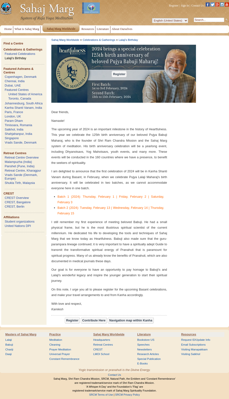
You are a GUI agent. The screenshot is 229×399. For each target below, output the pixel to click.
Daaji (8, 354)
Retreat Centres (14, 153)
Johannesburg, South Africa (23, 103)
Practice (55, 334)
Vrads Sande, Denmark (21, 142)
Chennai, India (15, 81)
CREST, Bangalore (17, 202)
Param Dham (14, 121)
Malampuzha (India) (18, 162)
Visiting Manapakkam (194, 349)
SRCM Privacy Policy (127, 394)
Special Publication (149, 358)
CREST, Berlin (14, 206)
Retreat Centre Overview (22, 157)
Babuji (9, 344)
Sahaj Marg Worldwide (65, 39)
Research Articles (148, 354)
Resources (188, 334)
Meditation (55, 339)
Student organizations (19, 221)
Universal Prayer (59, 354)
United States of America (25, 94)
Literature (144, 334)
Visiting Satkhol (190, 354)
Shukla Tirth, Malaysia (20, 183)
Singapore (12, 138)
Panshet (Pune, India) (19, 166)
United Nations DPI (18, 226)
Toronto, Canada (19, 98)
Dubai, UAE (13, 85)
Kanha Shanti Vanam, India (23, 107)
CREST (8, 193)
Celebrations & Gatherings (22, 49)
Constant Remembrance (64, 358)
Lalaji (8, 339)
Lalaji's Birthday (15, 58)
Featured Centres (17, 90)
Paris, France (14, 112)
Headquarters (101, 339)
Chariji (9, 349)
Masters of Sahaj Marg (20, 334)
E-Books (142, 363)
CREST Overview (17, 198)
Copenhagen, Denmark (20, 77)
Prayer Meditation (60, 349)
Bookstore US (145, 339)
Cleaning (54, 344)
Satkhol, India (14, 129)
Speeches (143, 344)
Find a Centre (13, 43)
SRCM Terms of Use (101, 394)
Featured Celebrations (20, 54)
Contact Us (197, 5)
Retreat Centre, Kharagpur (23, 170)
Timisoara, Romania (18, 125)
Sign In (185, 5)
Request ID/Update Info (195, 339)
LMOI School (101, 354)
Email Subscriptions (193, 344)
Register (173, 5)
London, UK (13, 116)
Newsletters (144, 349)
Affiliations (11, 217)
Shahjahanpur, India (18, 134)
